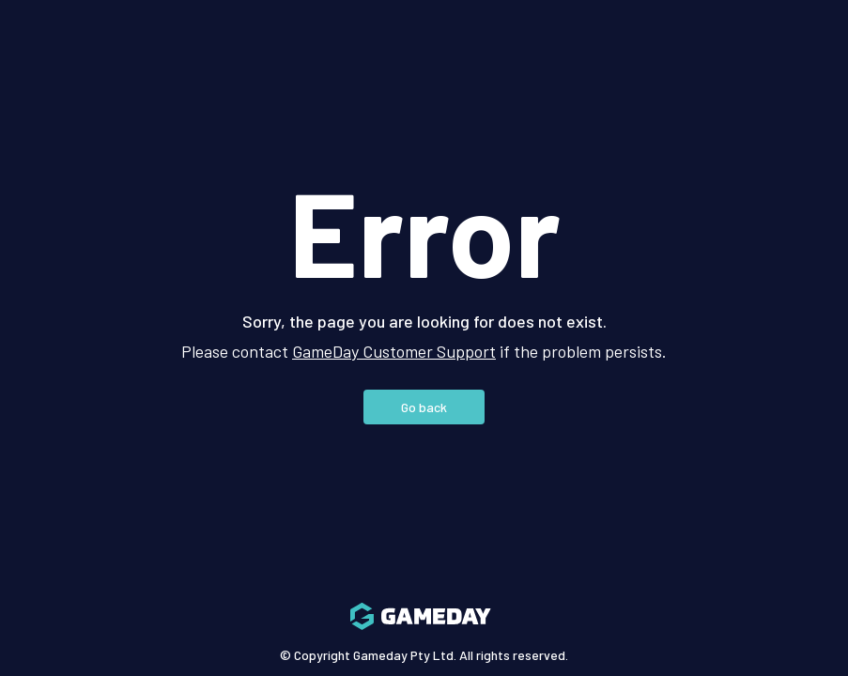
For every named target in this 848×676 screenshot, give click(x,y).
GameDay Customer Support (394, 351)
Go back (424, 407)
